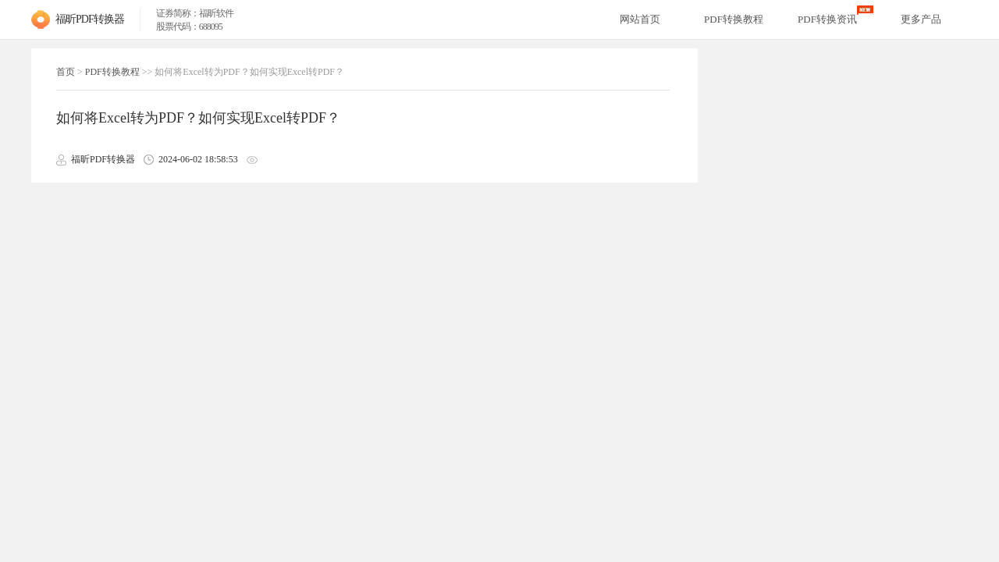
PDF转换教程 (112, 71)
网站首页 (640, 19)
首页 (65, 71)
